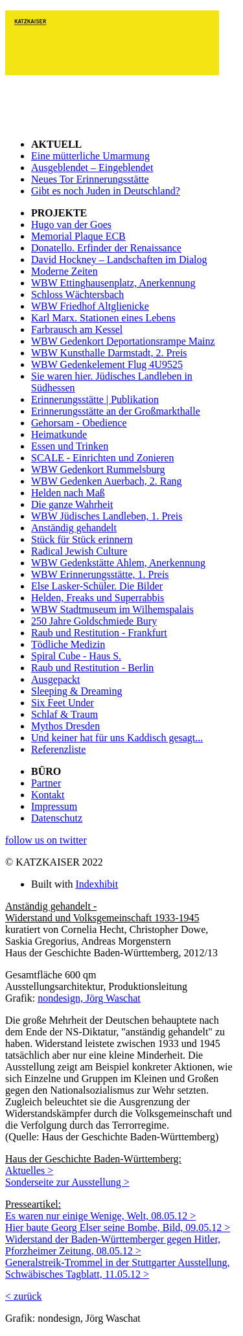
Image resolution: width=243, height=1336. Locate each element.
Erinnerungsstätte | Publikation (95, 399)
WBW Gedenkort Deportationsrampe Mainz (123, 341)
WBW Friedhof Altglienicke (90, 306)
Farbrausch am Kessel (76, 329)
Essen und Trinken (69, 446)
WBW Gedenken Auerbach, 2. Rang (106, 481)
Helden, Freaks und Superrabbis (97, 597)
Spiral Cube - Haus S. (76, 656)
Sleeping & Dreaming (76, 691)
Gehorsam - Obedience (79, 422)
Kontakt (48, 794)
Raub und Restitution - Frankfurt (99, 632)
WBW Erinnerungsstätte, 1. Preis (100, 574)
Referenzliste (58, 749)
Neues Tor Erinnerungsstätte (90, 179)
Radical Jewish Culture (79, 551)
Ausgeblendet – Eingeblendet (92, 167)
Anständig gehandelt (74, 527)
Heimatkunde (59, 434)
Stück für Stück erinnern (82, 539)
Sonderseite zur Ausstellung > (67, 1182)
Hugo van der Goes (71, 224)
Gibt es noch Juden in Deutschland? (105, 190)
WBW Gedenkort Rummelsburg (98, 469)
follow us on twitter (46, 840)
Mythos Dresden (65, 725)
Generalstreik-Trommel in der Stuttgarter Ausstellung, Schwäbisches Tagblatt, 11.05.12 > (117, 1268)
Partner (46, 783)
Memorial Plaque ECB (78, 236)
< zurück (23, 1296)
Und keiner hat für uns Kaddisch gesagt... (117, 737)
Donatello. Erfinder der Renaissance (106, 247)
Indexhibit (96, 884)
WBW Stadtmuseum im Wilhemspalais (112, 609)
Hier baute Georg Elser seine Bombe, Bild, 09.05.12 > (117, 1227)
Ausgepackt (55, 679)
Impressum (54, 806)
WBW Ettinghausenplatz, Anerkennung (113, 282)
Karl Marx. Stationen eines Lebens (103, 317)
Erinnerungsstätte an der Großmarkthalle (115, 411)
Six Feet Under (62, 702)
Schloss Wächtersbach (77, 294)
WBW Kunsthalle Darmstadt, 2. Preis (109, 352)
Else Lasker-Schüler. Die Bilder (97, 586)
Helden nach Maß (68, 492)
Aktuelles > (29, 1170)
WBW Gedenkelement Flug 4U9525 (107, 364)
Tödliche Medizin (68, 644)
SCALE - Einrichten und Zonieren (102, 457)
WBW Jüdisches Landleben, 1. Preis (106, 516)
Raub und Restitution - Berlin (92, 667)
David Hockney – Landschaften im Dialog (119, 259)
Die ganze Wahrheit (72, 504)
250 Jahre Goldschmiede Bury (94, 621)
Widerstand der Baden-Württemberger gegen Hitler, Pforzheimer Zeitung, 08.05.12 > (112, 1245)
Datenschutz (56, 817)
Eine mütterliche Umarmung (90, 155)
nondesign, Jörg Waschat (89, 998)
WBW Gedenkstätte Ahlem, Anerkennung (118, 562)
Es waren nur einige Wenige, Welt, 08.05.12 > (100, 1215)
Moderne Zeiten (64, 271)
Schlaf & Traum (64, 714)
